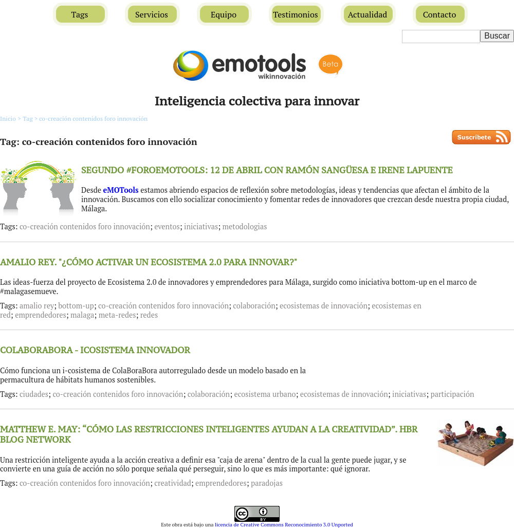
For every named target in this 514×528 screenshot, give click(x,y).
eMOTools (121, 190)
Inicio (8, 118)
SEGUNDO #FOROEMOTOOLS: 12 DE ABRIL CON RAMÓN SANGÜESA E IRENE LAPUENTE (267, 170)
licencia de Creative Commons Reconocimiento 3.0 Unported (284, 524)
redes (149, 315)
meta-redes (117, 315)
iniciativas (201, 226)
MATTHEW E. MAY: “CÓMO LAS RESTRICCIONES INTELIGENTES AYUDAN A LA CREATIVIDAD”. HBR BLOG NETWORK (208, 434)
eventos (167, 226)
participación (452, 394)
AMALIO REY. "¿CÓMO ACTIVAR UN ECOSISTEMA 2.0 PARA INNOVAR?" (148, 262)
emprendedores (40, 315)
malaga (82, 315)
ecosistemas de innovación (324, 306)
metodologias (245, 226)
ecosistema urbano (265, 394)
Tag (31, 118)
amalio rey (37, 306)
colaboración (254, 306)
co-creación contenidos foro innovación (93, 118)
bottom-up (76, 306)
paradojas (267, 483)
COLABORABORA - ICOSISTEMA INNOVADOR (95, 350)
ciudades (34, 394)
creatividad (172, 483)
